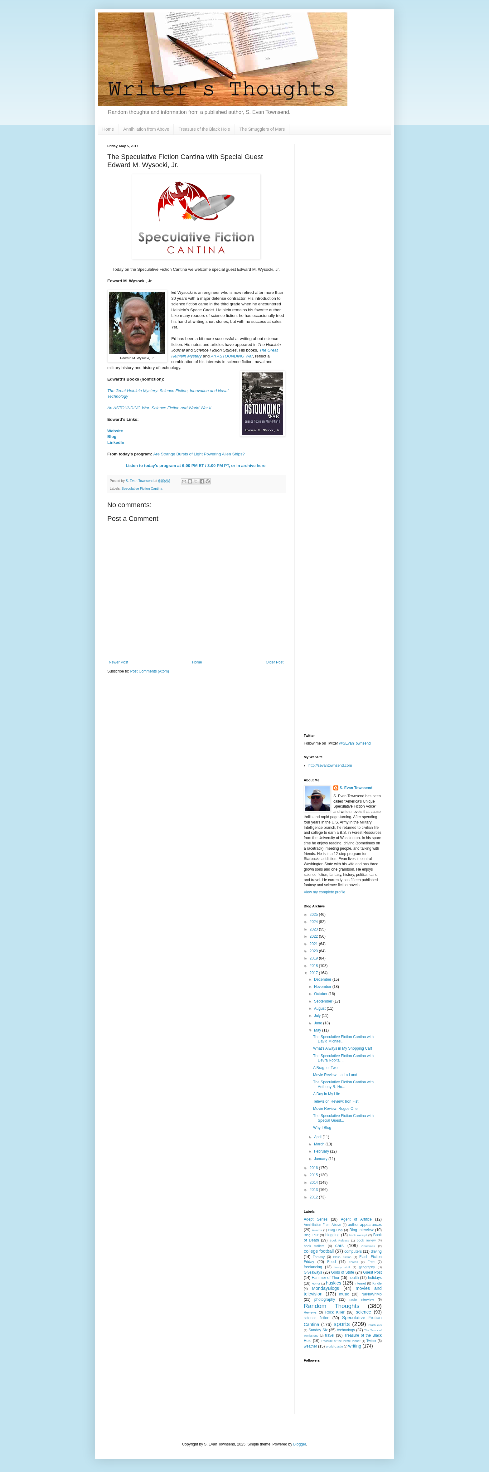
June (318, 1023)
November (323, 986)
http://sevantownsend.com (330, 765)
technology (346, 1330)
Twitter (371, 1341)
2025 (314, 914)
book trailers (314, 1246)
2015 (314, 1175)
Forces (353, 1262)
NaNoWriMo (371, 1294)
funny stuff (342, 1267)
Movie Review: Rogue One (335, 1108)
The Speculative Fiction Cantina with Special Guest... (343, 1118)
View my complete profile (324, 892)
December (323, 979)
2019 (314, 958)
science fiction (316, 1318)
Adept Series (315, 1219)
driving (376, 1251)
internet (360, 1283)
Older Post (274, 662)
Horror (316, 1283)
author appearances (365, 1224)
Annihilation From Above (322, 1225)
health (354, 1277)
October (321, 994)
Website (115, 431)
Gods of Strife (342, 1272)
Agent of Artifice (356, 1219)
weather (310, 1346)
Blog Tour (311, 1235)
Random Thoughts (332, 1306)
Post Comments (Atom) (149, 671)
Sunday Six (317, 1330)
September (323, 1001)
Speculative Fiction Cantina (142, 488)
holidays (375, 1277)
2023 (314, 929)
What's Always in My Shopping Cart (342, 1048)
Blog (111, 436)
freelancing (313, 1267)
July (318, 1015)
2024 (314, 922)
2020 (314, 951)
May (318, 1030)
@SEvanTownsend (355, 743)
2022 (314, 936)
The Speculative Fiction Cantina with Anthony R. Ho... (343, 1084)
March (320, 1144)
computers (353, 1251)
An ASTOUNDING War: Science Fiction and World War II (159, 408)
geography (367, 1267)
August (320, 1008)
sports (341, 1324)
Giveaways (313, 1272)
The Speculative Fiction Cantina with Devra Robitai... (343, 1058)
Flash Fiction (342, 1257)
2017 (314, 973)
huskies (333, 1282)
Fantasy (319, 1257)
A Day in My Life (326, 1094)
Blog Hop (335, 1230)
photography (324, 1299)
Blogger (299, 1444)
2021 (314, 944)
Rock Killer (335, 1312)
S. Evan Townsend (356, 788)
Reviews (310, 1312)
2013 (314, 1190)
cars (339, 1245)
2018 (314, 966)
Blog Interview (362, 1230)
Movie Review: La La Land (335, 1075)
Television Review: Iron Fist (335, 1101)
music (344, 1294)
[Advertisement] (343, 237)
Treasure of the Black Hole (204, 129)
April (318, 1137)
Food (331, 1262)
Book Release (339, 1240)
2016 (314, 1168)
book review (366, 1240)
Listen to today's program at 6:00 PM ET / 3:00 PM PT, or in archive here (195, 465)
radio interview (361, 1299)
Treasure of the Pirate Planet (341, 1341)
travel (329, 1335)
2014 (314, 1182)
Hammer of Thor (325, 1277)
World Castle (334, 1346)
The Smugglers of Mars (262, 129)
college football (319, 1251)
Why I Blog (322, 1127)
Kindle (377, 1283)
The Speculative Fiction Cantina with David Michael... (343, 1039)
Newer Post (118, 662)
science (363, 1311)
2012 (314, 1197)
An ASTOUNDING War (232, 356)
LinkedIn (115, 442)
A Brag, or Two (325, 1068)
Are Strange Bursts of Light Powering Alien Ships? (198, 454)
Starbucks (375, 1325)
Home (108, 129)
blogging (332, 1235)
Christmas (368, 1246)
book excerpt (358, 1235)
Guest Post (372, 1272)
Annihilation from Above (146, 129)
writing (354, 1345)
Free (371, 1262)
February (322, 1151)
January (321, 1159)
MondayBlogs (325, 1288)
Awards (317, 1230)
